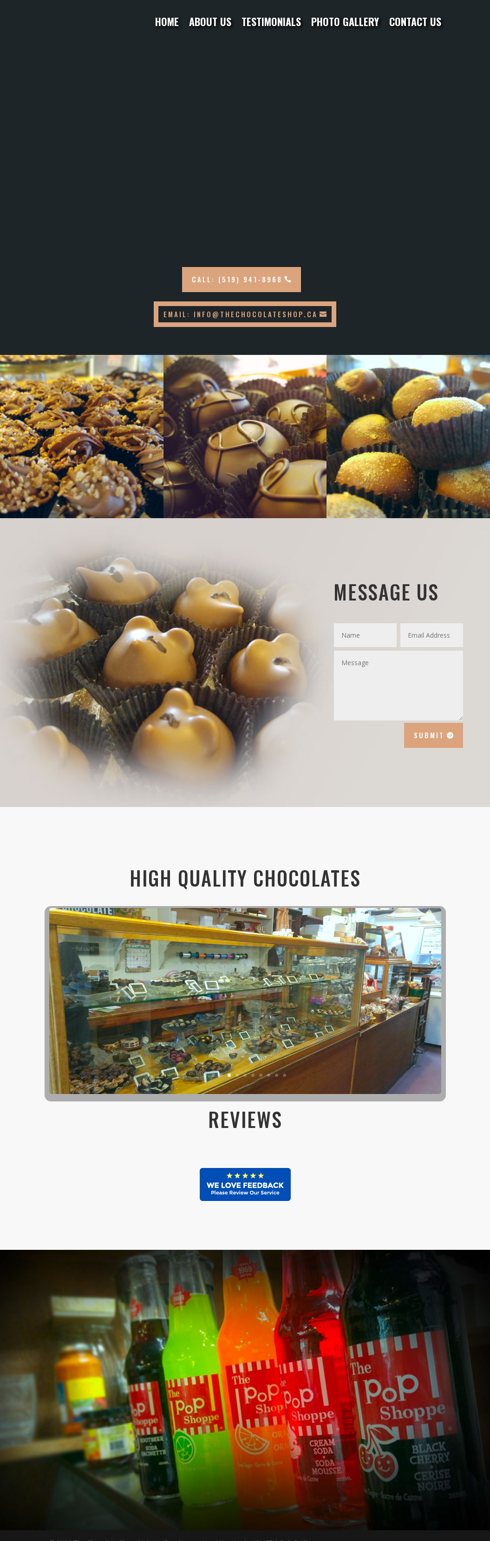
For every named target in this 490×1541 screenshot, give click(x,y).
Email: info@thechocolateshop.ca (240, 314)
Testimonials (271, 22)
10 (276, 1075)
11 (284, 1075)
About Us (210, 22)
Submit (429, 735)
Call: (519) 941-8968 (237, 279)
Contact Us (415, 22)
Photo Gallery (345, 22)
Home (167, 22)
